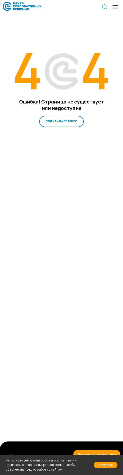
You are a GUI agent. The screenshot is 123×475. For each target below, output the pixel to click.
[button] (97, 454)
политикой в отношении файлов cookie (35, 465)
